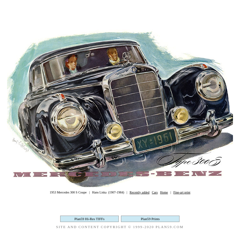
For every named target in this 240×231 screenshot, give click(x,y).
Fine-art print (181, 192)
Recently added (139, 192)
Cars (154, 192)
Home (164, 192)
